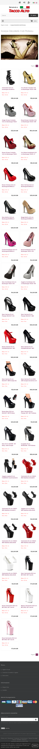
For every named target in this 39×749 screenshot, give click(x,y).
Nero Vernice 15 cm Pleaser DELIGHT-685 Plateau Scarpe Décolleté (29, 315)
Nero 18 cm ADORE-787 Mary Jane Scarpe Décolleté (9, 445)
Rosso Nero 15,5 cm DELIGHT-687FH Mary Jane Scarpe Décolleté (9, 413)
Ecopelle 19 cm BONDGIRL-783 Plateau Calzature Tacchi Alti (28, 445)
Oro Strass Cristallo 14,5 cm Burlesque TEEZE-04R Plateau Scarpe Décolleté (29, 89)
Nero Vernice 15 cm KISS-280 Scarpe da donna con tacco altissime (29, 380)
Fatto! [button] (35, 745)
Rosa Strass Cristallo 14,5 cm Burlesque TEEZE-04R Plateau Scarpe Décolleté (29, 121)
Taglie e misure (5, 669)
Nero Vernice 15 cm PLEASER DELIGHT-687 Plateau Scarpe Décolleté (29, 348)
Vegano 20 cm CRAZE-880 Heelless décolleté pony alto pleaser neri (28, 510)
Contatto (4, 690)
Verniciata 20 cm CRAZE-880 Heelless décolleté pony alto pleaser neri (9, 542)
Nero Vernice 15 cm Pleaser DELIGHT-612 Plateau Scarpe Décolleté (10, 315)
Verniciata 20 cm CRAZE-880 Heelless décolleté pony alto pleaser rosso (28, 542)
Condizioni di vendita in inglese (9, 672)
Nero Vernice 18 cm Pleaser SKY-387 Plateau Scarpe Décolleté (28, 413)
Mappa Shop (5, 687)
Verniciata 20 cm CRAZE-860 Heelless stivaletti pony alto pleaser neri (9, 510)
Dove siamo (4, 675)
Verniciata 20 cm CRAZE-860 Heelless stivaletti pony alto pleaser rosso (28, 477)
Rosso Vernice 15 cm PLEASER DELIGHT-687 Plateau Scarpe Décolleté (10, 348)
